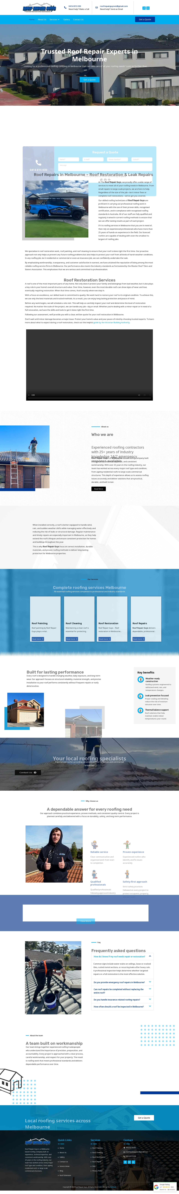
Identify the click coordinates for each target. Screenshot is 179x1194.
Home (31, 19)
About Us (42, 19)
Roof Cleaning (97, 1152)
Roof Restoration (98, 1157)
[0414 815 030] (65, 7)
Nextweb (113, 1187)
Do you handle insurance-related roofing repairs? (117, 999)
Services (55, 19)
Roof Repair (96, 1162)
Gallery (66, 19)
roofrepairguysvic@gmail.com (114, 6)
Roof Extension (65, 1175)
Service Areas (65, 1166)
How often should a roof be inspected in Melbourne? (119, 1006)
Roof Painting (97, 1148)
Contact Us (78, 19)
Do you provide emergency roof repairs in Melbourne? (119, 982)
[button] (122, 956)
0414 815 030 (75, 6)
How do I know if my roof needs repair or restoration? (119, 956)
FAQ (94, 1166)
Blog (61, 1171)
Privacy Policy (97, 1171)
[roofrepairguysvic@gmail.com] (97, 7)
